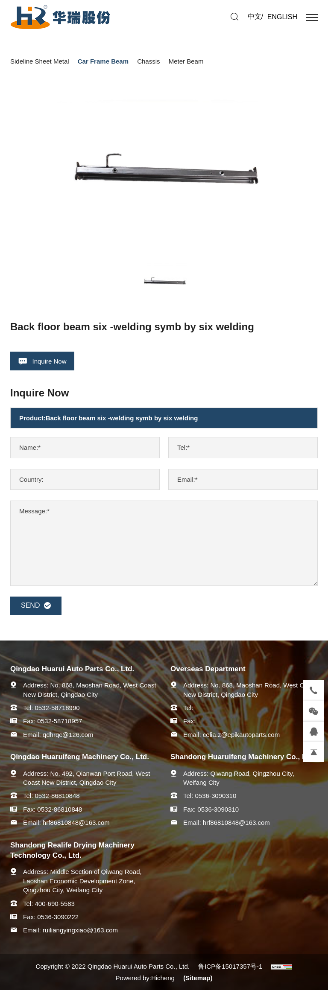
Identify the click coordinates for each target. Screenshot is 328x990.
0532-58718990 (57, 707)
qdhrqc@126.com (68, 734)
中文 (254, 16)
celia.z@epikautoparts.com (241, 734)
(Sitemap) (197, 977)
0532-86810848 (57, 795)
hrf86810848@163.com (76, 822)
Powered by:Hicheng (145, 977)
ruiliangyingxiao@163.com (80, 930)
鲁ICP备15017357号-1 (230, 966)
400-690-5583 (55, 903)
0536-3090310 (216, 795)
